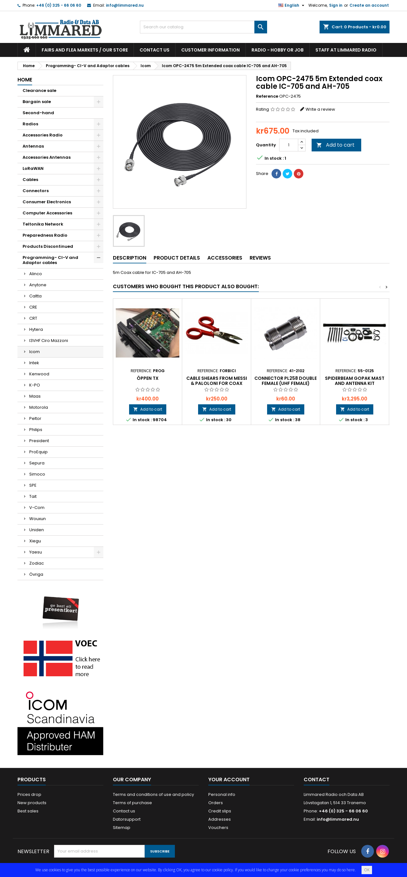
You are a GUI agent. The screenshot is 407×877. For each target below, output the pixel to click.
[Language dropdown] (292, 5)
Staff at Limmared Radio (345, 50)
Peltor (35, 418)
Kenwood (39, 374)
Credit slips (219, 811)
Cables (30, 180)
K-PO (34, 385)
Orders (215, 803)
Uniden (36, 530)
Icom (34, 352)
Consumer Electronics (47, 202)
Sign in (335, 5)
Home (24, 79)
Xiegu (35, 541)
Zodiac (36, 563)
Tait (33, 496)
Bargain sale (37, 102)
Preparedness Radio (45, 235)
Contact (316, 779)
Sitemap (121, 828)
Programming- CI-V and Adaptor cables (50, 260)
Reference (267, 96)
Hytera (36, 329)
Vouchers (218, 828)
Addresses (219, 819)
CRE (33, 307)
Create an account (369, 5)
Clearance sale (39, 90)
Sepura (37, 463)
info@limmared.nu (125, 5)
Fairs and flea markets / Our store (85, 50)
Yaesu (35, 552)
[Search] (203, 27)
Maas (35, 396)
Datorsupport (127, 819)
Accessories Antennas (47, 157)
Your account (229, 779)
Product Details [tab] (177, 257)
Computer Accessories (47, 213)
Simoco (37, 474)
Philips (35, 430)
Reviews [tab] (260, 257)
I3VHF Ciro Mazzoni (48, 341)
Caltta (35, 296)
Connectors (36, 191)
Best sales (27, 811)
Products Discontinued (48, 246)
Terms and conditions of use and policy (153, 794)
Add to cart (335, 145)
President (39, 441)
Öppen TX (148, 378)
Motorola (38, 407)
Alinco (35, 274)
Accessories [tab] (224, 257)
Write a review (320, 109)
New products (31, 803)
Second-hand (38, 113)
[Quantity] (288, 145)
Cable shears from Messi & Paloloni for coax (216, 380)
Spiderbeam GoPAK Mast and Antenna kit (354, 380)
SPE (33, 485)
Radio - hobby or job (278, 50)
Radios (30, 124)
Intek (34, 363)
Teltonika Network (43, 224)
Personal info (221, 794)
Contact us (154, 50)
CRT (33, 318)
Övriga (36, 574)
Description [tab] (129, 257)
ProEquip (38, 452)
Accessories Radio (43, 135)
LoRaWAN (33, 168)
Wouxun (37, 519)
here (351, 870)
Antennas (33, 146)
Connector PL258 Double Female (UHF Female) (285, 380)
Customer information (210, 50)
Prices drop (29, 794)
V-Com (37, 508)
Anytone (37, 285)
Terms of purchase (132, 803)
